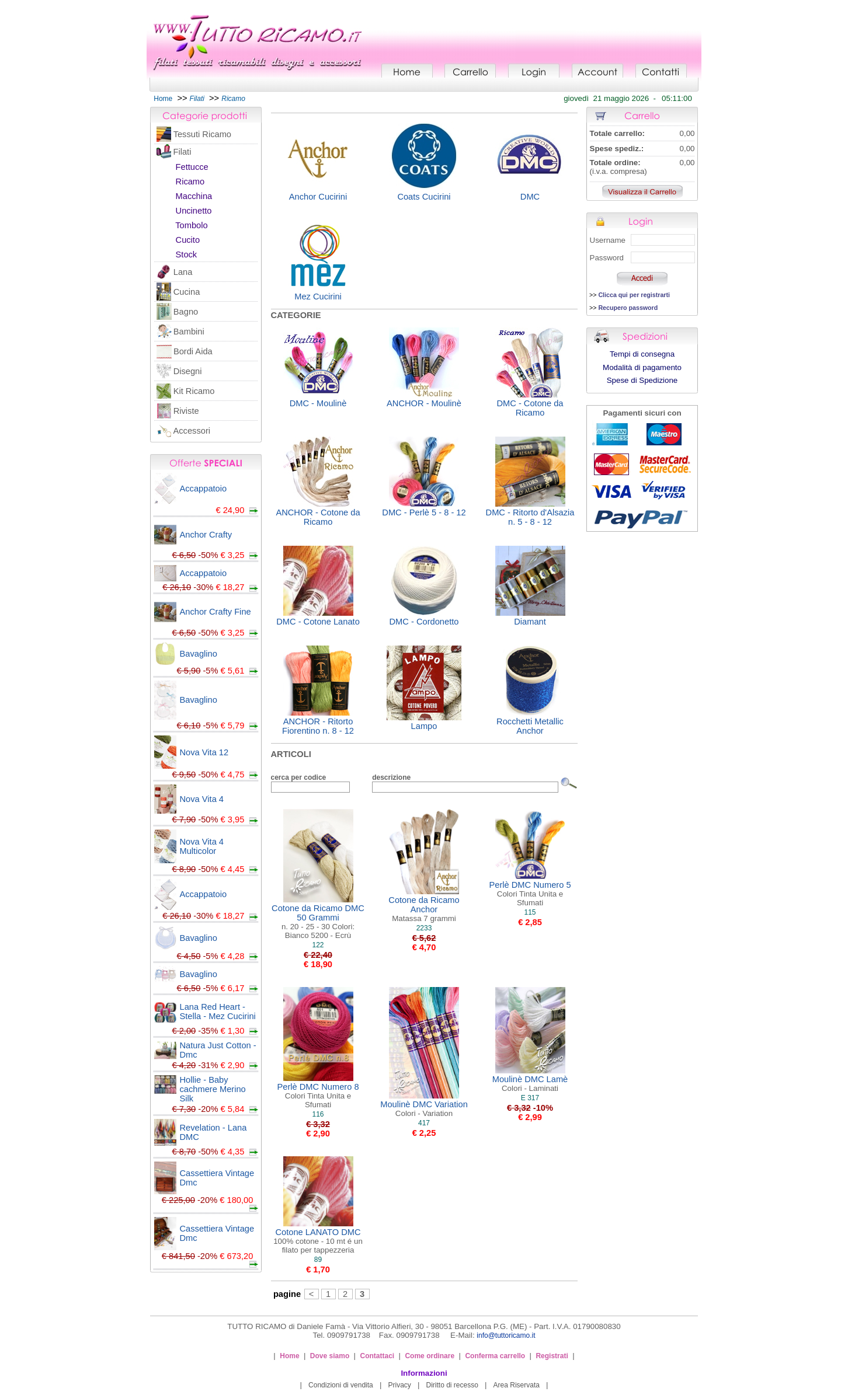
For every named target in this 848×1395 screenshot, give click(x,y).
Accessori (192, 430)
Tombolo (191, 225)
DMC (530, 196)
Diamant (530, 621)
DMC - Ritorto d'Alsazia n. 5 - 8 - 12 (530, 517)
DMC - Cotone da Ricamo (529, 408)
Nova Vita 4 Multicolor (202, 846)
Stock (186, 254)
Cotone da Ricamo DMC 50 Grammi (318, 922)
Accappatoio (203, 488)
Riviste (186, 411)
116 (318, 1114)
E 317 (530, 1098)
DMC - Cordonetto (424, 621)
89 (318, 1260)
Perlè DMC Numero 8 (318, 1095)
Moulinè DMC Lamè (530, 1084)
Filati (182, 151)
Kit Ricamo (194, 391)
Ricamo (190, 181)
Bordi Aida (193, 351)
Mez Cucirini (318, 296)
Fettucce (192, 167)
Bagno (185, 311)
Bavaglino (198, 653)
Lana (183, 272)
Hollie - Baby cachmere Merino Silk (213, 1089)
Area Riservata (516, 1385)
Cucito (188, 240)
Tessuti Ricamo (202, 134)
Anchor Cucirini (318, 196)
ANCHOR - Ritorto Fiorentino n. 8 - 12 (318, 726)
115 (530, 912)
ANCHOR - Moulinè (424, 403)
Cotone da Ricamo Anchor (423, 909)
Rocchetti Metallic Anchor (530, 726)
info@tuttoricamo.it (506, 1335)
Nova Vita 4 (202, 799)
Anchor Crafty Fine (215, 611)
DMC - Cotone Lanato (318, 621)
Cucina (186, 292)
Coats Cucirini (423, 196)
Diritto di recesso (452, 1385)
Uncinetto (194, 210)
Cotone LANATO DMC (318, 1240)
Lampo (424, 726)
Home (163, 99)
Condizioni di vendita (340, 1385)
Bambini (188, 331)
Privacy (399, 1385)
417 (424, 1123)
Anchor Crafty (206, 534)
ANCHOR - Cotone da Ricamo (318, 517)
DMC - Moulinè (318, 403)
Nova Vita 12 (204, 752)
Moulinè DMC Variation (424, 1109)
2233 (424, 928)
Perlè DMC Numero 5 (530, 893)
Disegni (187, 371)
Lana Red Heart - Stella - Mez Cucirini (218, 1011)
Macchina (194, 196)
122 (318, 945)
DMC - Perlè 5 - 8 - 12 (423, 512)
